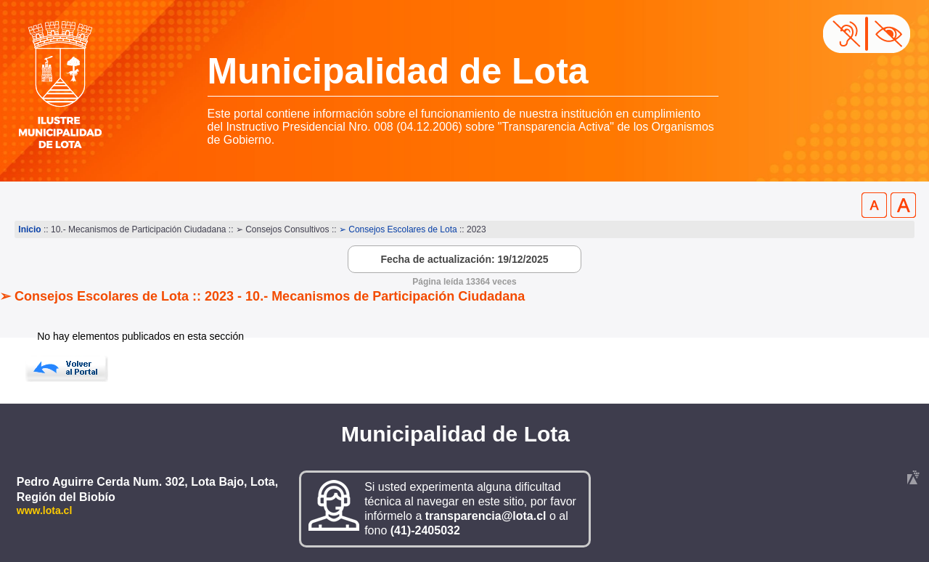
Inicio (29, 229)
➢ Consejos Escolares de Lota (398, 229)
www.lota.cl (45, 510)
